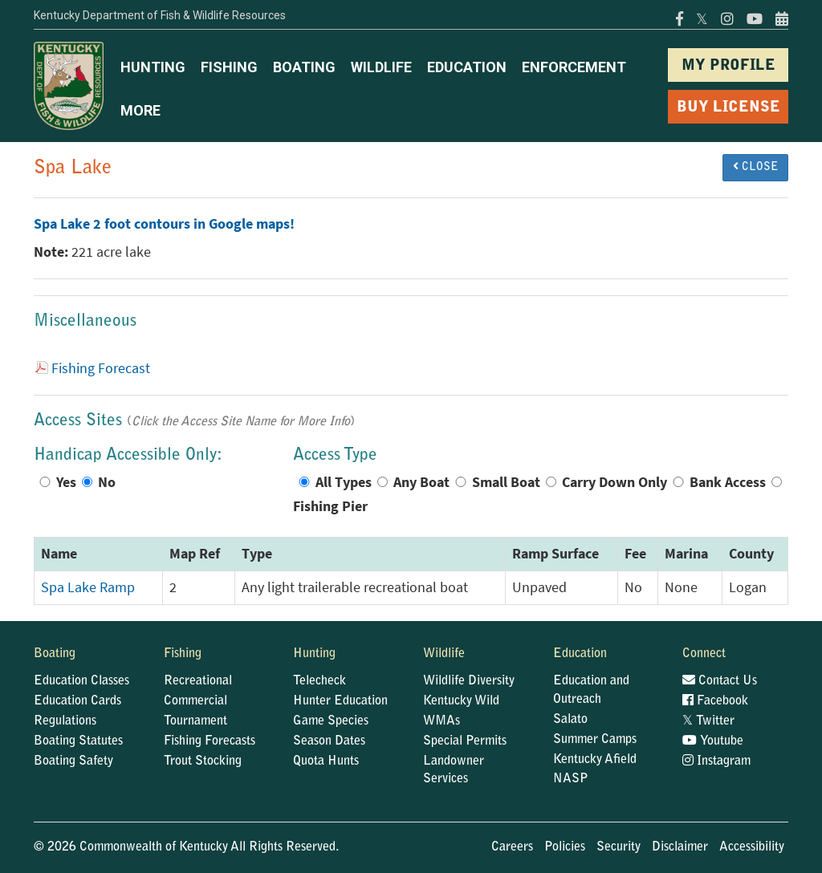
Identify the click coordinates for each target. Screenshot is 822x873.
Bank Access (728, 482)
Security (618, 847)
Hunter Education (340, 701)
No (107, 482)
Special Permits (465, 741)
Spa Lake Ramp (88, 587)
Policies (564, 847)
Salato (570, 719)
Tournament (195, 721)
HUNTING (152, 67)
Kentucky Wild (461, 701)
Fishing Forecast (100, 368)
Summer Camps (595, 739)
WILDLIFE (381, 67)
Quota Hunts (326, 761)
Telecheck (319, 681)
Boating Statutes (78, 741)
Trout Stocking (203, 761)
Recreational (198, 681)
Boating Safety (73, 761)
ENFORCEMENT (574, 67)
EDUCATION (467, 67)
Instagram (716, 761)
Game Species (330, 721)
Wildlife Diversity (469, 681)
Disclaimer (680, 847)
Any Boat (421, 482)
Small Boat (506, 482)
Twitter (708, 721)
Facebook (715, 701)
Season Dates (329, 741)
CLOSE (755, 166)
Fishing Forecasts (209, 741)
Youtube (712, 741)
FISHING (229, 67)
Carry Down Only (614, 482)
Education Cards (77, 701)
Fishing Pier (330, 506)
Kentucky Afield (595, 759)
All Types (343, 482)
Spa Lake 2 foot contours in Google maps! (164, 224)
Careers (512, 847)
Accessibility (751, 847)
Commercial (195, 701)
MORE (140, 110)
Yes (66, 482)
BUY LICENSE (728, 108)
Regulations (65, 721)
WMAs (441, 721)
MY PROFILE (728, 66)
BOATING (304, 67)
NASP (570, 779)
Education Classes (81, 681)
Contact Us (719, 681)
